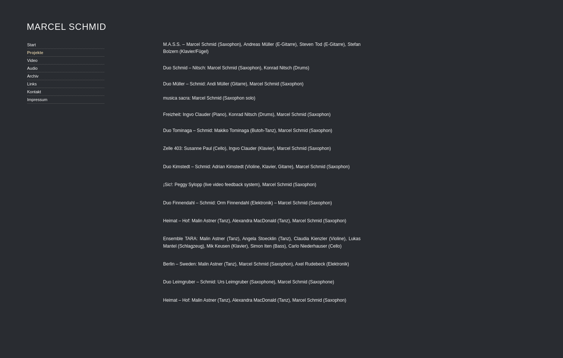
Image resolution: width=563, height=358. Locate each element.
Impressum (37, 99)
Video (32, 60)
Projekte (35, 52)
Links (32, 84)
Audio (32, 68)
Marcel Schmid (66, 26)
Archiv (33, 76)
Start (31, 45)
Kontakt (34, 92)
